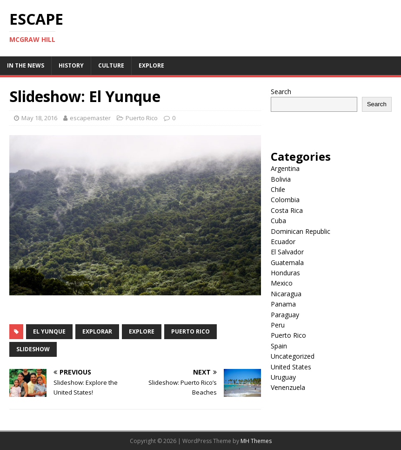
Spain (279, 345)
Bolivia (281, 179)
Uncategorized (292, 356)
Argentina (285, 168)
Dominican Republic (300, 231)
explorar (97, 331)
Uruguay (283, 377)
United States (291, 366)
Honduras (285, 272)
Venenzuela (288, 387)
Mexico (282, 283)
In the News (25, 65)
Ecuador (283, 241)
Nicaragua (286, 293)
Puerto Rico (142, 118)
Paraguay (285, 314)
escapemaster (90, 118)
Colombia (285, 199)
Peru (278, 324)
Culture (111, 65)
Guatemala (287, 262)
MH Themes (256, 441)
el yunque (49, 331)
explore (141, 331)
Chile (278, 189)
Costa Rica (287, 210)
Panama (283, 304)
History (71, 65)
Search (281, 91)
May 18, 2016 (39, 118)
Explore (151, 65)
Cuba (278, 220)
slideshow (33, 349)
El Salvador (287, 251)
